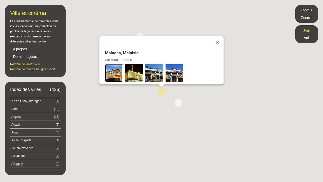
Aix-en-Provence (35, 148)
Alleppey (35, 163)
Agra (35, 132)
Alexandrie (35, 155)
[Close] (217, 42)
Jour (306, 30)
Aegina (35, 116)
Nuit (307, 38)
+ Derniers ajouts (23, 57)
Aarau (35, 108)
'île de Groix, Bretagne (35, 101)
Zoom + (307, 10)
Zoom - (306, 18)
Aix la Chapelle (35, 140)
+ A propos (18, 49)
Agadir (35, 124)
